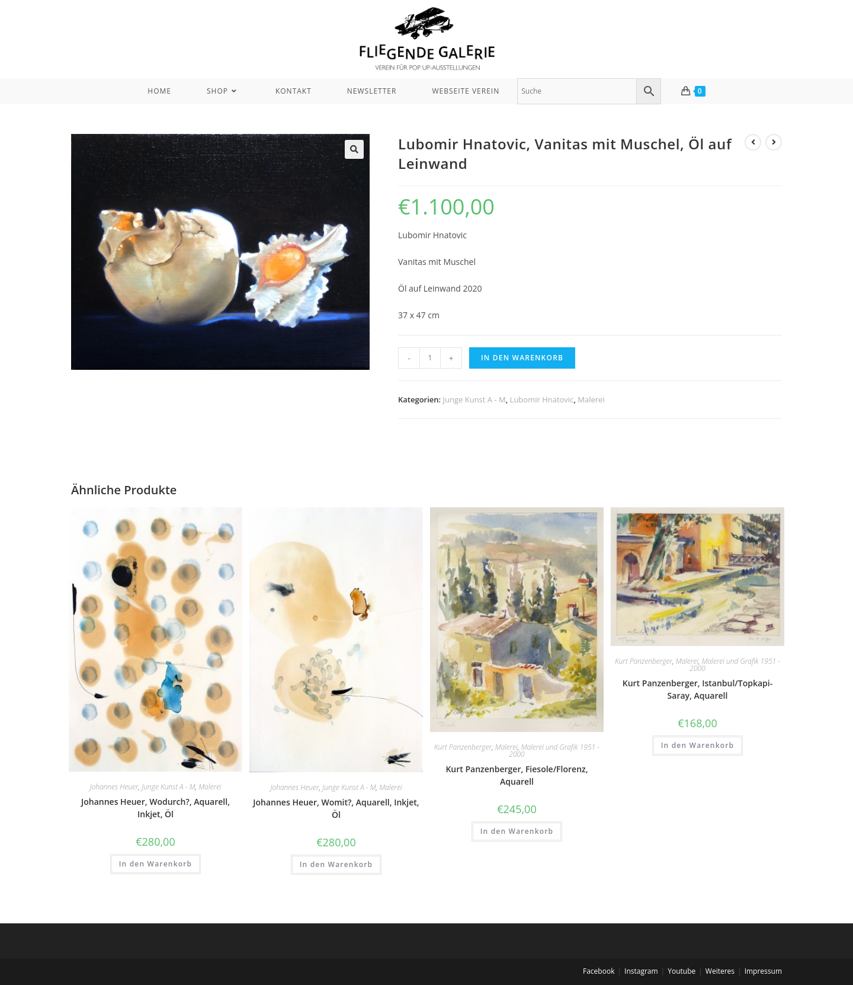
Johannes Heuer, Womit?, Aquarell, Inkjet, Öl (336, 808)
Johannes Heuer (113, 787)
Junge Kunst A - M (474, 399)
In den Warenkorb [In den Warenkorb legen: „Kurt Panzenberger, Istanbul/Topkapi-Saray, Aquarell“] (698, 745)
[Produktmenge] (430, 358)
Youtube (681, 971)
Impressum (763, 971)
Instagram (641, 971)
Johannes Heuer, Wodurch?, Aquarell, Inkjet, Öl (155, 808)
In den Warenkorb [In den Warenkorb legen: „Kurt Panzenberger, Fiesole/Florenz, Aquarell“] (517, 831)
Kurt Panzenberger (463, 747)
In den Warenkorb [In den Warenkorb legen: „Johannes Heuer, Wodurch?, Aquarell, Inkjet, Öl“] (156, 864)
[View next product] (773, 142)
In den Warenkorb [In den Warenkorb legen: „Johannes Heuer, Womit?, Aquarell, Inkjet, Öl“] (336, 864)
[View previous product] (753, 142)
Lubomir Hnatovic (542, 399)
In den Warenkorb (522, 358)
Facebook (598, 971)
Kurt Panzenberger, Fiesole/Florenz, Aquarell (516, 775)
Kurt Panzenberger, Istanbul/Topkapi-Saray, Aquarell (698, 689)
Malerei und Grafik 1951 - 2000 (554, 750)
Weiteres (720, 971)
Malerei (591, 399)
